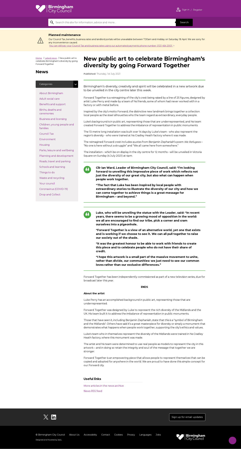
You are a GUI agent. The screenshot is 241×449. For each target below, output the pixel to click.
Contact (105, 434)
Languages (144, 434)
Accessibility (89, 434)
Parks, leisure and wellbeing (58, 150)
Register (197, 10)
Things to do (52, 172)
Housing (50, 144)
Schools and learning (57, 167)
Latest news (51, 58)
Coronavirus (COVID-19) (58, 189)
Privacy (130, 434)
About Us (74, 434)
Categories (45, 84)
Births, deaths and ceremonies (52, 112)
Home (39, 58)
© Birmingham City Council (50, 434)
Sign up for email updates (187, 417)
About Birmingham (56, 93)
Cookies (118, 434)
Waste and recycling (57, 178)
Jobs (157, 434)
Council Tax (52, 133)
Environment (53, 139)
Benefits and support (58, 104)
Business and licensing (58, 119)
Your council (52, 183)
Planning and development (58, 155)
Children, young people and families (56, 126)
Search (184, 22)
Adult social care (55, 98)
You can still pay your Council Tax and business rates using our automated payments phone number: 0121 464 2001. (111, 45)
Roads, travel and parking (58, 161)
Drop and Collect (55, 194)
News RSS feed (93, 391)
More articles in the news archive (104, 385)
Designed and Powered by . (49, 440)
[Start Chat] (232, 440)
